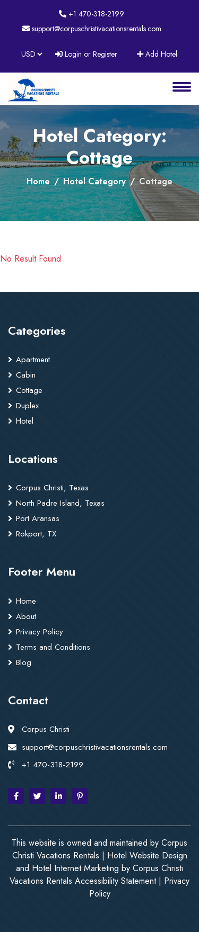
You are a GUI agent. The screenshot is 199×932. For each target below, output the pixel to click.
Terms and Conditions (53, 647)
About (26, 616)
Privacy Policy (39, 632)
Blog (23, 662)
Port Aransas (37, 518)
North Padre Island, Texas (60, 503)
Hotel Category (94, 181)
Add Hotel (157, 54)
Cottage (29, 390)
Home (38, 181)
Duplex (27, 405)
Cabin (26, 375)
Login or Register (86, 54)
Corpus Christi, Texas (52, 488)
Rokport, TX (36, 534)
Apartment (33, 359)
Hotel (24, 421)
